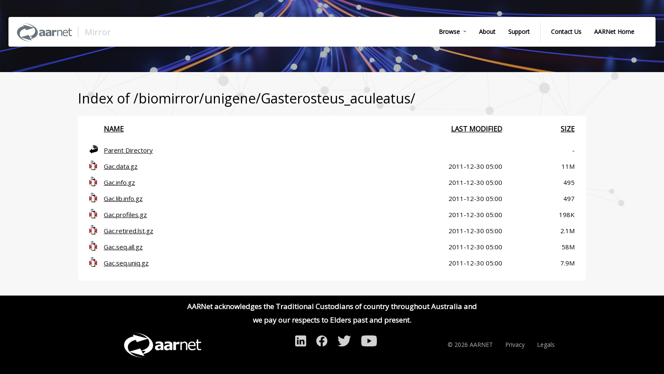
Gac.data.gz (121, 166)
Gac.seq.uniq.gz (126, 263)
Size (568, 129)
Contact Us (566, 32)
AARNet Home (614, 32)
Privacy (515, 345)
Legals (546, 345)
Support (519, 32)
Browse (449, 32)
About (487, 32)
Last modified (476, 129)
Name (114, 129)
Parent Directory (128, 150)
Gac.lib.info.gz (123, 198)
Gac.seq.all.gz (123, 247)
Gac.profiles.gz (125, 214)
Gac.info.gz (119, 182)
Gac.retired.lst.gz (128, 230)
